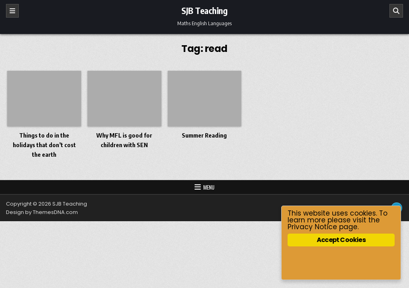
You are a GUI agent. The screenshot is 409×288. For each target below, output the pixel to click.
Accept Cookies (341, 239)
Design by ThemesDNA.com (42, 212)
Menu (208, 187)
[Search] (396, 11)
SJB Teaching (204, 10)
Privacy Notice (312, 227)
